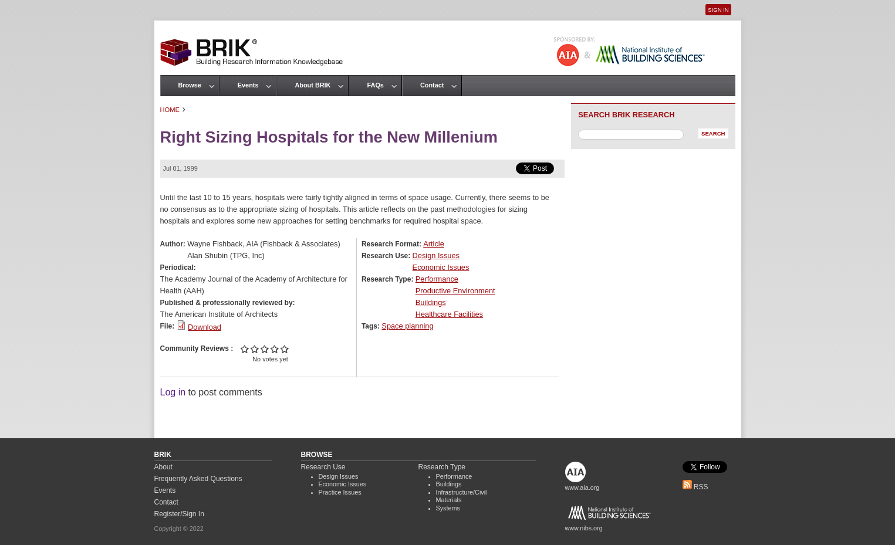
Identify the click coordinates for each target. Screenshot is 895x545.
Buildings (431, 302)
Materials (449, 499)
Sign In (718, 9)
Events (248, 85)
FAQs (375, 85)
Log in (173, 392)
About (163, 467)
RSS (695, 487)
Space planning (407, 325)
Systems (448, 508)
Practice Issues (340, 492)
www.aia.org (582, 487)
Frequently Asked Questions (198, 479)
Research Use (323, 467)
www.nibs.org (584, 528)
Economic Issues (441, 267)
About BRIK (312, 85)
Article (433, 243)
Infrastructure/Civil (461, 492)
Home (170, 109)
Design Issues (436, 255)
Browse (189, 85)
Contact (432, 85)
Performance (437, 279)
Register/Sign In (179, 514)
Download (204, 327)
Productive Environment (455, 290)
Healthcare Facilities (449, 314)
